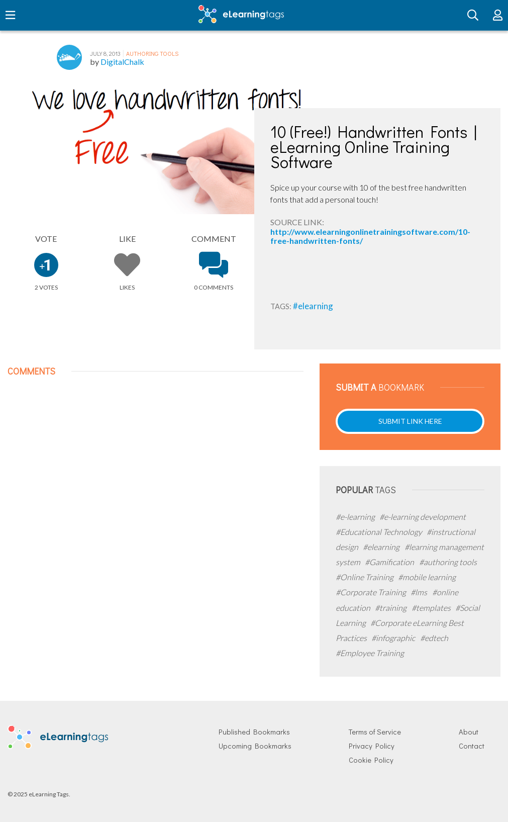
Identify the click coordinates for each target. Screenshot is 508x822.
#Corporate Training (372, 592)
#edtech (434, 638)
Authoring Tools (152, 53)
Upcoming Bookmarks (255, 746)
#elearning (313, 306)
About (468, 732)
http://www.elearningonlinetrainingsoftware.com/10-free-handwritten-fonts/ (370, 236)
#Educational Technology (380, 531)
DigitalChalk (122, 61)
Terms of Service (375, 732)
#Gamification (390, 562)
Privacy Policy (371, 746)
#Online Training (365, 577)
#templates (432, 607)
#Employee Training (370, 653)
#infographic (394, 638)
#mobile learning (427, 577)
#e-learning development (422, 516)
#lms (420, 592)
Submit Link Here (410, 421)
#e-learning (356, 516)
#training (391, 607)
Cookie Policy (371, 760)
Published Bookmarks (254, 732)
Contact (471, 746)
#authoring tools (448, 562)
